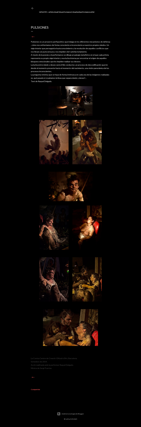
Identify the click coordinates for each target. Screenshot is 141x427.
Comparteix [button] (35, 389)
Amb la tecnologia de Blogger (70, 414)
